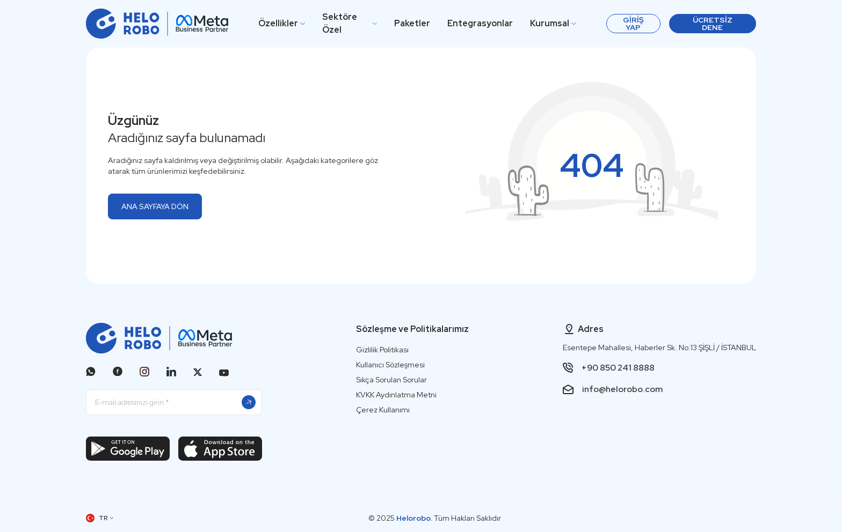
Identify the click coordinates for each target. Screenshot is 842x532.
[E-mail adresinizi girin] (174, 402)
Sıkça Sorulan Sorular (391, 380)
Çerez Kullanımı (383, 410)
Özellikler (281, 23)
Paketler (412, 23)
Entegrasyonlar (480, 23)
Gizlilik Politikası (382, 349)
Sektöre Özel (349, 23)
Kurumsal (553, 23)
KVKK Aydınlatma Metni (396, 395)
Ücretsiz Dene (712, 23)
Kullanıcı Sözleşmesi (390, 365)
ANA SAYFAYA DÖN (154, 206)
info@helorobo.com (622, 389)
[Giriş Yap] (633, 23)
